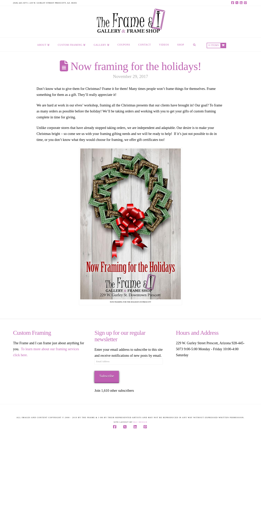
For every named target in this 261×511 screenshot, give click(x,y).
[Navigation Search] (194, 44)
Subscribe (106, 376)
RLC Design (140, 422)
